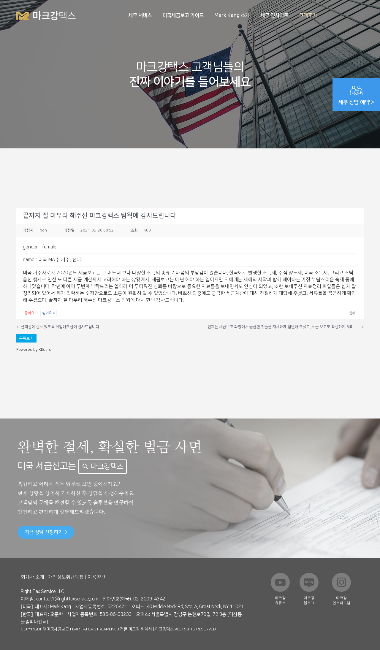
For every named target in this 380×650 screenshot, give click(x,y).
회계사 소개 (32, 577)
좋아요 (31, 313)
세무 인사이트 (274, 15)
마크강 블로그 (309, 600)
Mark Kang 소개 (232, 15)
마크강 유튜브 (280, 600)
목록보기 (26, 338)
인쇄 (352, 313)
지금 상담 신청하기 (46, 532)
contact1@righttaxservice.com (67, 599)
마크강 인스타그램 (341, 600)
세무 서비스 (140, 15)
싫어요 (48, 313)
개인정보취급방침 (66, 577)
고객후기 (308, 15)
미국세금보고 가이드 (183, 15)
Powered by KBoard (33, 350)
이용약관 (96, 577)
